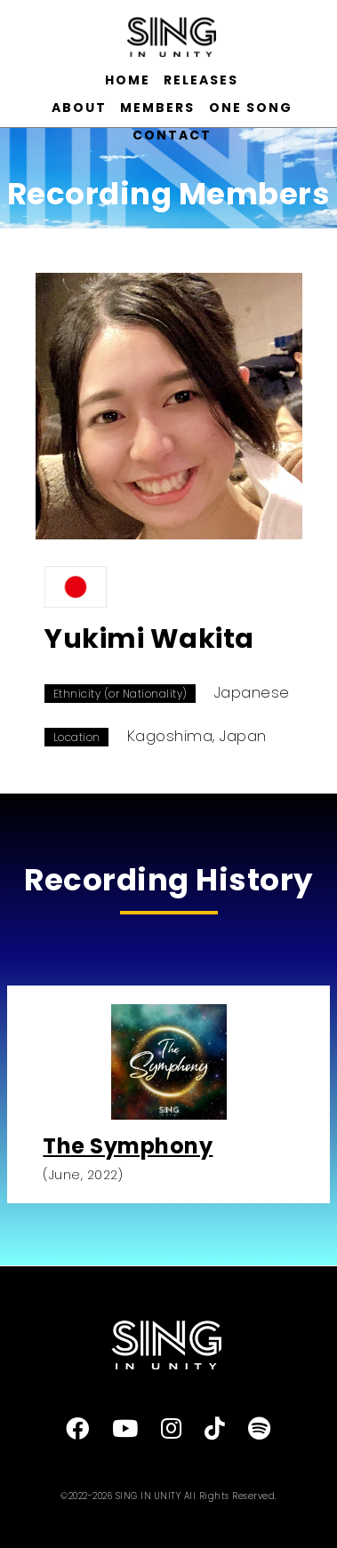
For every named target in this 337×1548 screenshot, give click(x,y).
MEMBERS (157, 107)
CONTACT (172, 135)
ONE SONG (251, 107)
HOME (127, 80)
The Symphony (128, 1146)
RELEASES (201, 80)
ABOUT (79, 107)
